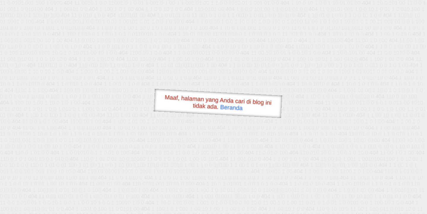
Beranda (231, 107)
